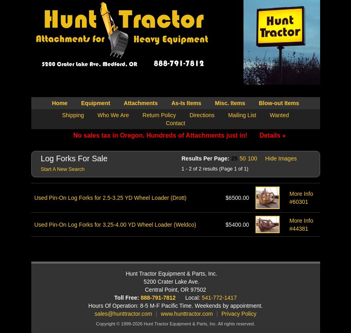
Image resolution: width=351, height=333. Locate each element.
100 (252, 158)
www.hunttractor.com (187, 314)
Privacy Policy (238, 314)
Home (59, 103)
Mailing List (242, 115)
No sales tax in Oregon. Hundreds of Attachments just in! (179, 135)
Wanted (279, 115)
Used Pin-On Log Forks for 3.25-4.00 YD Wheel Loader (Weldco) (115, 224)
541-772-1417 (219, 297)
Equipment (95, 103)
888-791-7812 (158, 297)
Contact (175, 123)
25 (234, 158)
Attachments (141, 103)
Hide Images (281, 158)
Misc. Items (230, 103)
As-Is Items (186, 103)
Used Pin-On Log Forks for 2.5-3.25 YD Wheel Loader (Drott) (110, 198)
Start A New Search (63, 169)
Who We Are (113, 115)
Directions (201, 115)
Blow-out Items (279, 103)
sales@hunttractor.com (123, 314)
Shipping (73, 115)
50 (242, 158)
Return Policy (159, 115)
